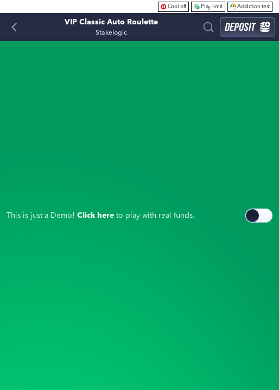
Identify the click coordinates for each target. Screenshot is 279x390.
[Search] (208, 27)
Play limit (208, 6)
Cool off (174, 6)
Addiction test (250, 6)
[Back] (14, 27)
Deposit (247, 27)
